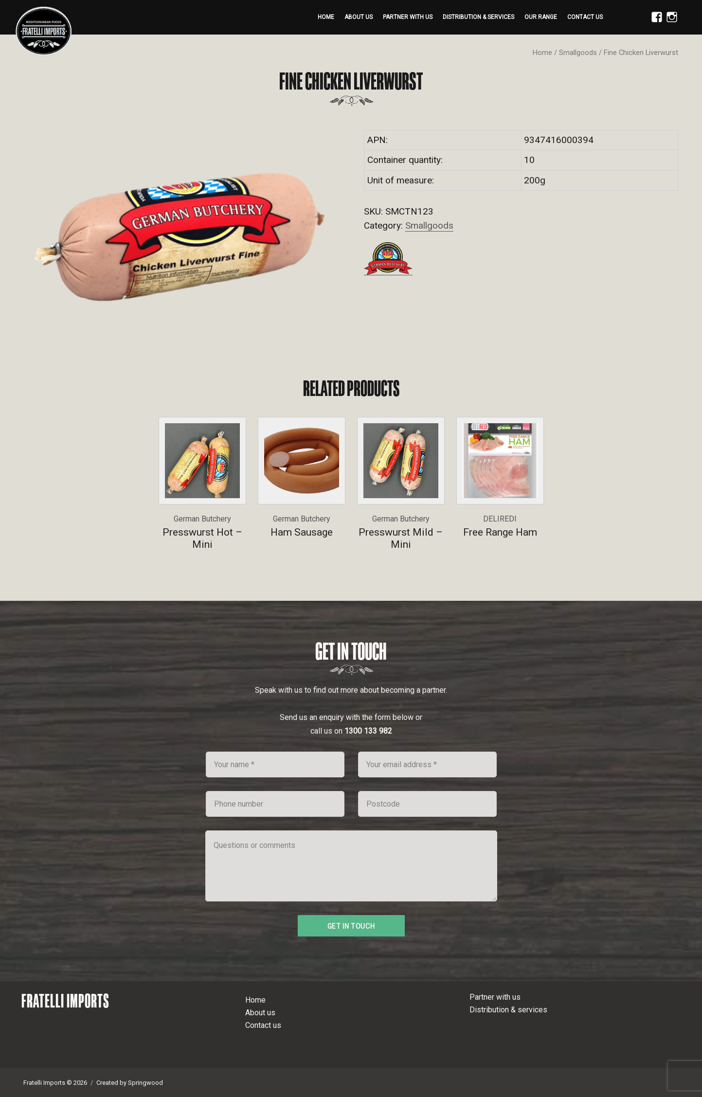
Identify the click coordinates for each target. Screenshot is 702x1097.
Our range (540, 17)
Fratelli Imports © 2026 (55, 1082)
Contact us (585, 17)
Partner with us (407, 17)
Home (326, 17)
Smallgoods (578, 52)
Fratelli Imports (65, 1000)
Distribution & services (478, 17)
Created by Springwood (129, 1082)
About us (358, 17)
